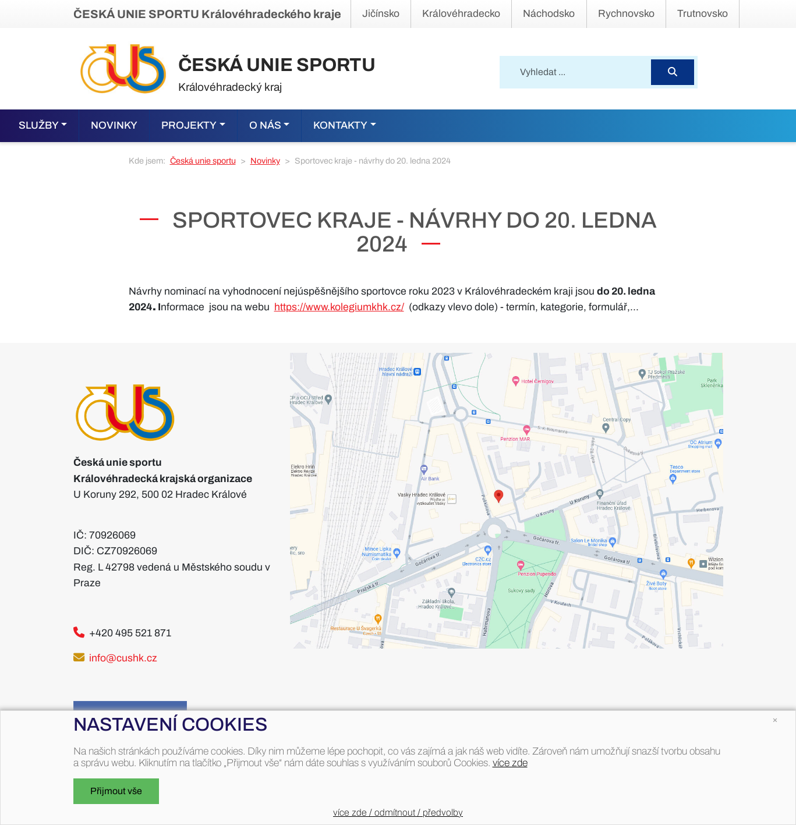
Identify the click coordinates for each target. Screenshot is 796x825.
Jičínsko (380, 13)
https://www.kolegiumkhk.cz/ (339, 307)
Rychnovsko (626, 13)
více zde (510, 763)
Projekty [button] (189, 125)
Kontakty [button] (340, 125)
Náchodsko (549, 13)
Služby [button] (39, 125)
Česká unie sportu (203, 160)
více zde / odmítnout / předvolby (398, 812)
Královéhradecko (461, 13)
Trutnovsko (702, 13)
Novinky (114, 125)
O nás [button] (265, 125)
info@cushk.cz (123, 658)
